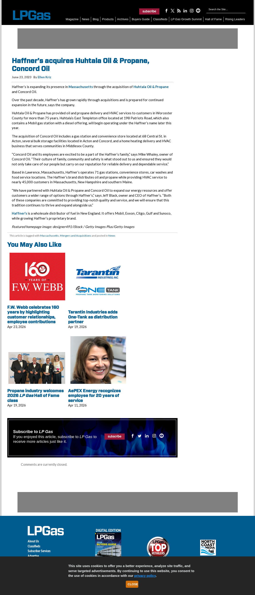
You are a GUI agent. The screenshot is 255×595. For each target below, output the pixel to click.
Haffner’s (19, 213)
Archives (123, 19)
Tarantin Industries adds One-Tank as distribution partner (92, 317)
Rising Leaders (235, 19)
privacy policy (145, 576)
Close (133, 584)
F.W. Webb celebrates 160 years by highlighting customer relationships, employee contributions (33, 314)
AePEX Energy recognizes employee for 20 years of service (94, 395)
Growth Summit (186, 19)
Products (108, 19)
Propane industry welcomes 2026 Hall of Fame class (35, 395)
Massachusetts (81, 87)
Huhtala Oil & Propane (151, 87)
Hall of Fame (213, 19)
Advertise (33, 556)
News (85, 19)
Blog (96, 19)
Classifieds (160, 19)
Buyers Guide (141, 19)
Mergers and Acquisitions (75, 235)
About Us (33, 541)
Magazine (72, 19)
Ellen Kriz (44, 77)
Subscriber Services (39, 551)
